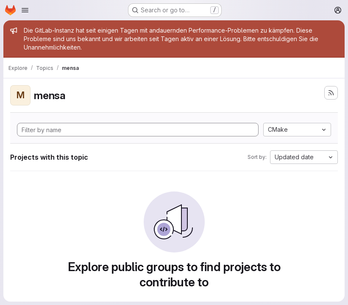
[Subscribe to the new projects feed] (331, 93)
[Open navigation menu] (25, 10)
